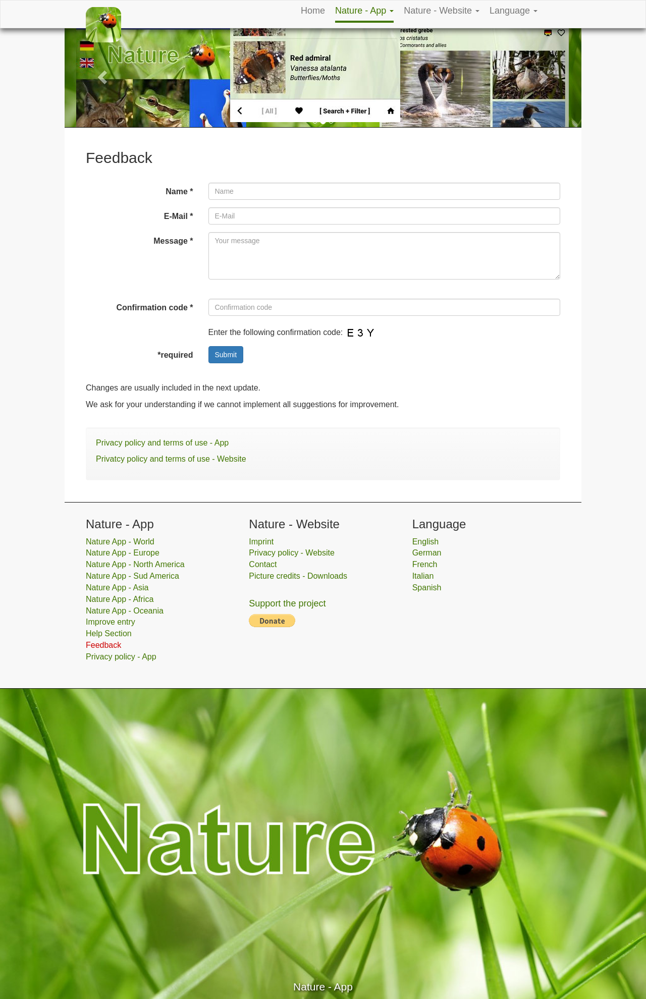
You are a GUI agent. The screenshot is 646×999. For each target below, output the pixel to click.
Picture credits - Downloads (298, 576)
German (427, 552)
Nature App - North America (135, 564)
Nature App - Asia (117, 587)
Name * (179, 191)
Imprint (261, 541)
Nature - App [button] (364, 11)
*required (175, 355)
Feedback (103, 645)
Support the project (287, 603)
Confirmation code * (154, 307)
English (425, 541)
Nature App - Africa (119, 599)
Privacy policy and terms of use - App (162, 442)
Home (313, 11)
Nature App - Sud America (132, 576)
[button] (103, 76)
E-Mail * (178, 216)
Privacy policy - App (121, 656)
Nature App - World (120, 541)
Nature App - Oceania (125, 610)
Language (513, 11)
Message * (173, 241)
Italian (423, 576)
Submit (226, 355)
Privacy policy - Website (292, 552)
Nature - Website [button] (441, 11)
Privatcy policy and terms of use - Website (171, 459)
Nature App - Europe (122, 552)
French (425, 564)
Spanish (427, 587)
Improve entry (110, 622)
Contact (263, 564)
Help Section (109, 633)
